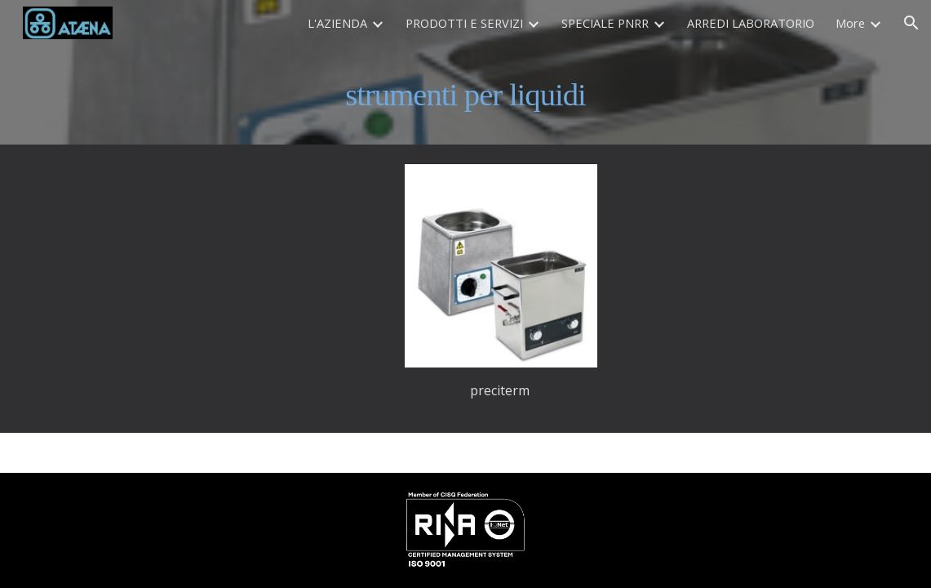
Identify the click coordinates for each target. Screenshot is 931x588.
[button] (911, 22)
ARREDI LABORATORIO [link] (750, 23)
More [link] (850, 23)
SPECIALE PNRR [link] (605, 23)
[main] (465, 95)
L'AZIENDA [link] (337, 23)
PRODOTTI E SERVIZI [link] (464, 23)
